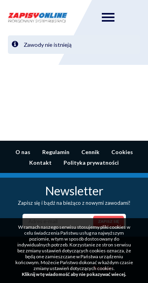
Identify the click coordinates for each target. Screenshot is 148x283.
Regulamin (55, 152)
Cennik (90, 152)
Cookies (122, 152)
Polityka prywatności (91, 162)
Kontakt (40, 162)
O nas (22, 152)
